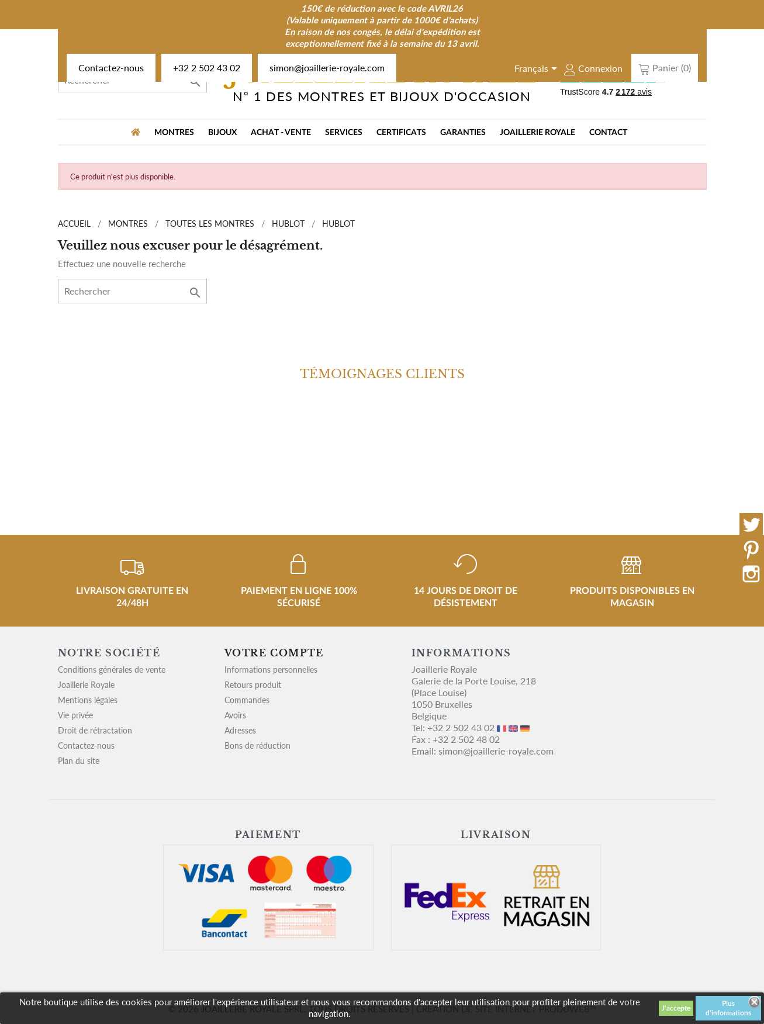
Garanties (463, 133)
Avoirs (235, 715)
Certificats (401, 133)
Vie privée (75, 715)
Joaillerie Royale (537, 133)
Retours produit (252, 685)
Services (343, 133)
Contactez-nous (111, 67)
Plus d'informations (728, 1008)
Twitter (751, 525)
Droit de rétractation (95, 730)
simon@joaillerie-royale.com (327, 67)
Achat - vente (281, 133)
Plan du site (78, 761)
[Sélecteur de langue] (537, 70)
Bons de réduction (257, 745)
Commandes (246, 700)
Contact (608, 133)
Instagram (751, 574)
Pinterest (751, 549)
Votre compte (274, 653)
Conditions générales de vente (111, 669)
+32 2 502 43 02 (206, 67)
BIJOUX (222, 133)
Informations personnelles (270, 669)
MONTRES (174, 133)
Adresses (240, 730)
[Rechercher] (132, 291)
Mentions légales (87, 700)
